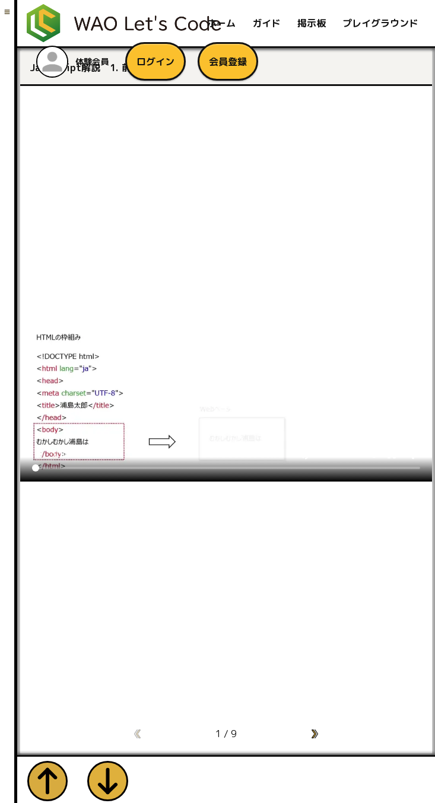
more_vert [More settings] (413, 452)
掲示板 (311, 23)
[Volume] (347, 452)
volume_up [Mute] (304, 452)
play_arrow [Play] (39, 452)
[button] (315, 732)
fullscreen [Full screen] (392, 452)
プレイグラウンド (380, 23)
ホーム (221, 23)
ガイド (266, 23)
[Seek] (226, 466)
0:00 (61, 452)
